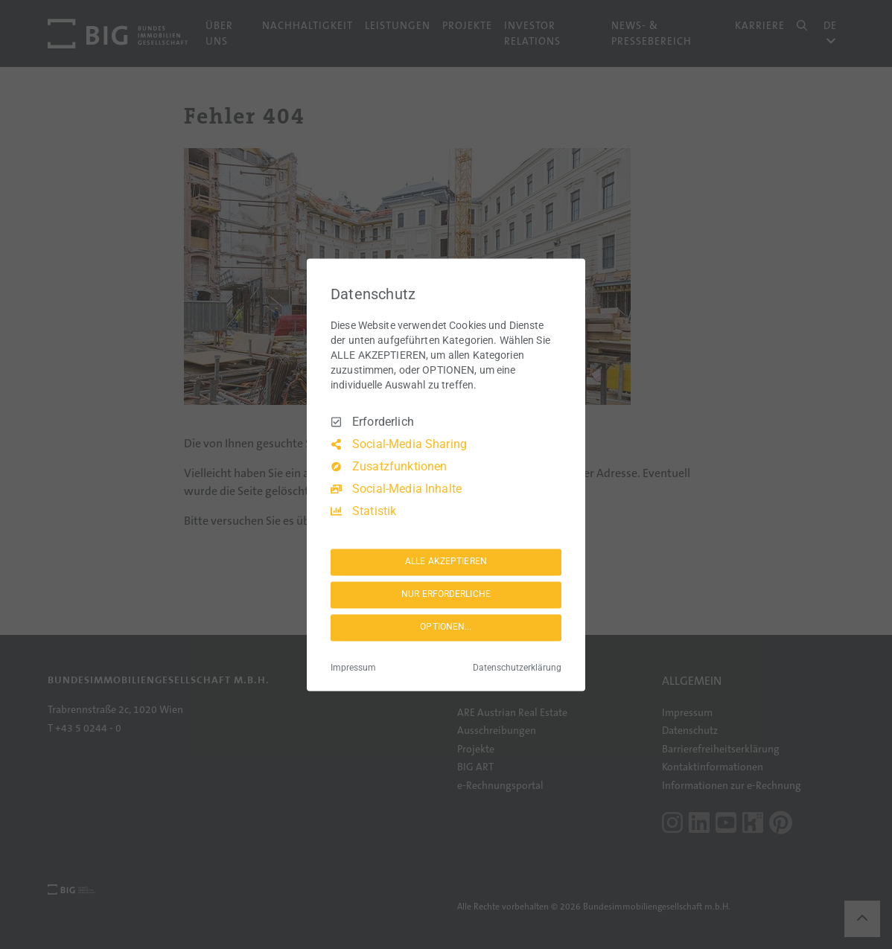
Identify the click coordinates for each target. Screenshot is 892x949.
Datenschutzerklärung (517, 667)
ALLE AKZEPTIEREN (446, 562)
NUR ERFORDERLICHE (446, 594)
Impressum (353, 667)
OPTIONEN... (445, 627)
